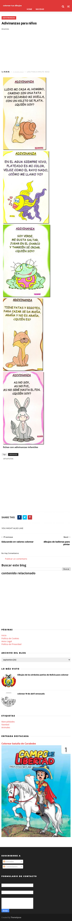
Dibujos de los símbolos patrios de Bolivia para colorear (42, 675)
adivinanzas (9, 18)
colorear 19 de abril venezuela (31, 694)
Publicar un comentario (16, 558)
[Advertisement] (36, 50)
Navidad (5, 724)
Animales (5, 727)
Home (29, 9)
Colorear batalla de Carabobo (18, 743)
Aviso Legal (6, 641)
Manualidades (8, 721)
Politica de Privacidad (11, 644)
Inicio (4, 635)
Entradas (8, 861)
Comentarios (10, 866)
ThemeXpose (16, 917)
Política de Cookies (10, 638)
